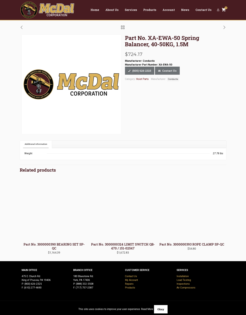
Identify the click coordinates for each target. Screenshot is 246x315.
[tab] (36, 144)
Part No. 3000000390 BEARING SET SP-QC (54, 246)
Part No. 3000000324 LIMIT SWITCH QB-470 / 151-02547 (123, 246)
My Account (131, 280)
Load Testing (184, 280)
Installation (183, 276)
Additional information (36, 144)
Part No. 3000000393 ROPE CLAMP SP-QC (191, 244)
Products (130, 287)
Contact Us (131, 276)
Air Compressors (186, 287)
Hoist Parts (142, 79)
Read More (147, 309)
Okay (160, 309)
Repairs (129, 283)
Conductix (173, 79)
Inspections (183, 283)
